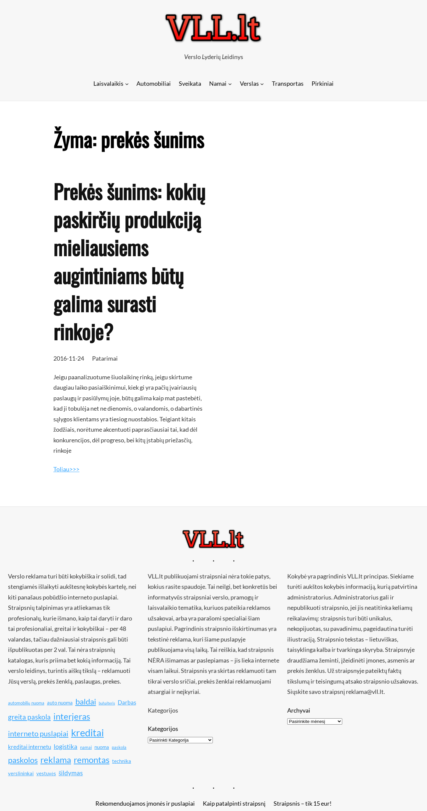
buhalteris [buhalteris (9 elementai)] (107, 703)
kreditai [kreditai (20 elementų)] (87, 732)
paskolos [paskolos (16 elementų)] (23, 760)
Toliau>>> (66, 469)
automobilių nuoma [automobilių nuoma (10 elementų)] (26, 703)
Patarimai (105, 358)
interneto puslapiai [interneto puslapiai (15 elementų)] (38, 733)
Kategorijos (163, 728)
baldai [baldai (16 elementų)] (85, 701)
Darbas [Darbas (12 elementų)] (127, 702)
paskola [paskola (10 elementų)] (119, 747)
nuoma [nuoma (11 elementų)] (101, 747)
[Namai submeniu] (230, 83)
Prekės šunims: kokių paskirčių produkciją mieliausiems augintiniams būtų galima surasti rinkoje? (129, 261)
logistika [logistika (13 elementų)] (65, 746)
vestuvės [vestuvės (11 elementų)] (46, 773)
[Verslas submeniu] (262, 83)
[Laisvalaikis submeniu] (127, 83)
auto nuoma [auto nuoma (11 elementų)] (60, 703)
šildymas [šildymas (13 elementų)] (71, 773)
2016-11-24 (68, 358)
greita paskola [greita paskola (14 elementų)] (29, 717)
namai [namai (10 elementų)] (86, 747)
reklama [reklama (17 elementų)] (55, 760)
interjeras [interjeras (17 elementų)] (71, 716)
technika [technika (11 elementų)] (121, 761)
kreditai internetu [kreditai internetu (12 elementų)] (29, 746)
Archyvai (298, 710)
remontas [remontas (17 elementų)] (91, 760)
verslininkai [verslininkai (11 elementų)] (21, 773)
